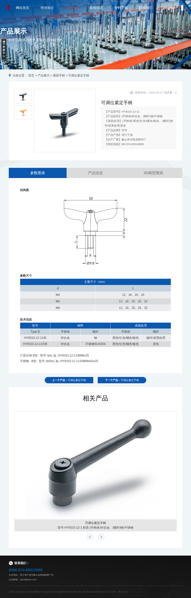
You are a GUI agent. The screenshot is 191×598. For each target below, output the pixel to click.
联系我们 (145, 8)
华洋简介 (47, 8)
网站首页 (22, 8)
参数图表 (37, 173)
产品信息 (95, 173)
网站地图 (72, 592)
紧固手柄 (59, 75)
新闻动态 (96, 8)
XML (79, 592)
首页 (31, 75)
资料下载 (121, 8)
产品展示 (72, 8)
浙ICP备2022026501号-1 (94, 592)
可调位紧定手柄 (95, 523)
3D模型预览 (153, 173)
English (170, 8)
